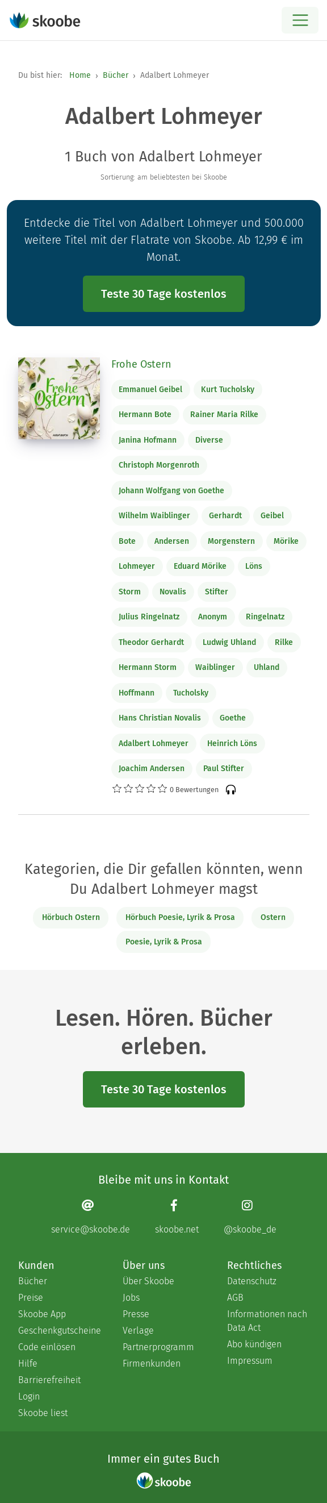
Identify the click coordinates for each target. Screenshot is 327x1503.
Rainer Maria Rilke (224, 414)
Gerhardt (225, 516)
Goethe (233, 718)
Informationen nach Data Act (267, 1321)
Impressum (249, 1360)
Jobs (131, 1297)
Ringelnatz (265, 617)
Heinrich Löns (232, 743)
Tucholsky (190, 693)
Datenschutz (251, 1281)
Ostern (273, 917)
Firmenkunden (152, 1363)
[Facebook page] (177, 1216)
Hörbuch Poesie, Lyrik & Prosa (180, 917)
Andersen (171, 541)
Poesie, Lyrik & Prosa (163, 942)
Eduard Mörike (200, 566)
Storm (130, 592)
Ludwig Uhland (229, 642)
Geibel (272, 516)
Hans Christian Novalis (160, 718)
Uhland (266, 667)
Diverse (209, 440)
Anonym (212, 617)
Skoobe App (42, 1314)
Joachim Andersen (152, 768)
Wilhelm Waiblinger (154, 516)
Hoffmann (136, 693)
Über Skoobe (148, 1281)
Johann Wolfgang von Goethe (171, 491)
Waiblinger (215, 667)
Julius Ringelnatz (149, 617)
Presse (136, 1314)
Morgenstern (231, 541)
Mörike (286, 541)
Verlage (138, 1330)
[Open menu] (300, 20)
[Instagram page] (250, 1216)
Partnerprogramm (158, 1347)
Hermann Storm (148, 667)
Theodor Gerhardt (151, 642)
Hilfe (27, 1363)
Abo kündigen (254, 1344)
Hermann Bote (145, 414)
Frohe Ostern (141, 364)
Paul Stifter (223, 768)
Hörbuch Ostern (71, 917)
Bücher (115, 75)
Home (80, 75)
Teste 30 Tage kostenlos (164, 294)
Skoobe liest (43, 1413)
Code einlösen (47, 1347)
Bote (127, 541)
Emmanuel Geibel (150, 389)
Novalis (173, 592)
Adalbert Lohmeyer (153, 743)
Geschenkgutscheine (59, 1330)
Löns (253, 566)
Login (29, 1396)
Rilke (284, 642)
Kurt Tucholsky (227, 389)
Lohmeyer (137, 566)
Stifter (216, 592)
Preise (30, 1297)
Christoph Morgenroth (159, 465)
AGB (235, 1297)
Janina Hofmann (148, 440)
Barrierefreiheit (49, 1380)
